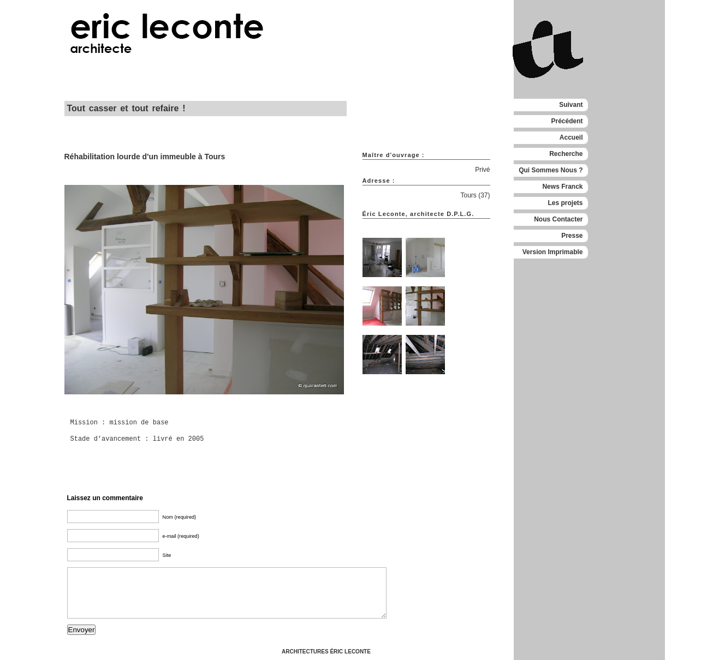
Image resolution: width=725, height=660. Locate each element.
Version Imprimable (552, 252)
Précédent (567, 121)
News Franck (562, 186)
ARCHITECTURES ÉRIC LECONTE (326, 652)
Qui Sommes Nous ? (551, 170)
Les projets (565, 203)
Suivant (571, 105)
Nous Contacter (558, 219)
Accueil (571, 137)
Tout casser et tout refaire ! (126, 108)
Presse (572, 235)
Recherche (566, 154)
